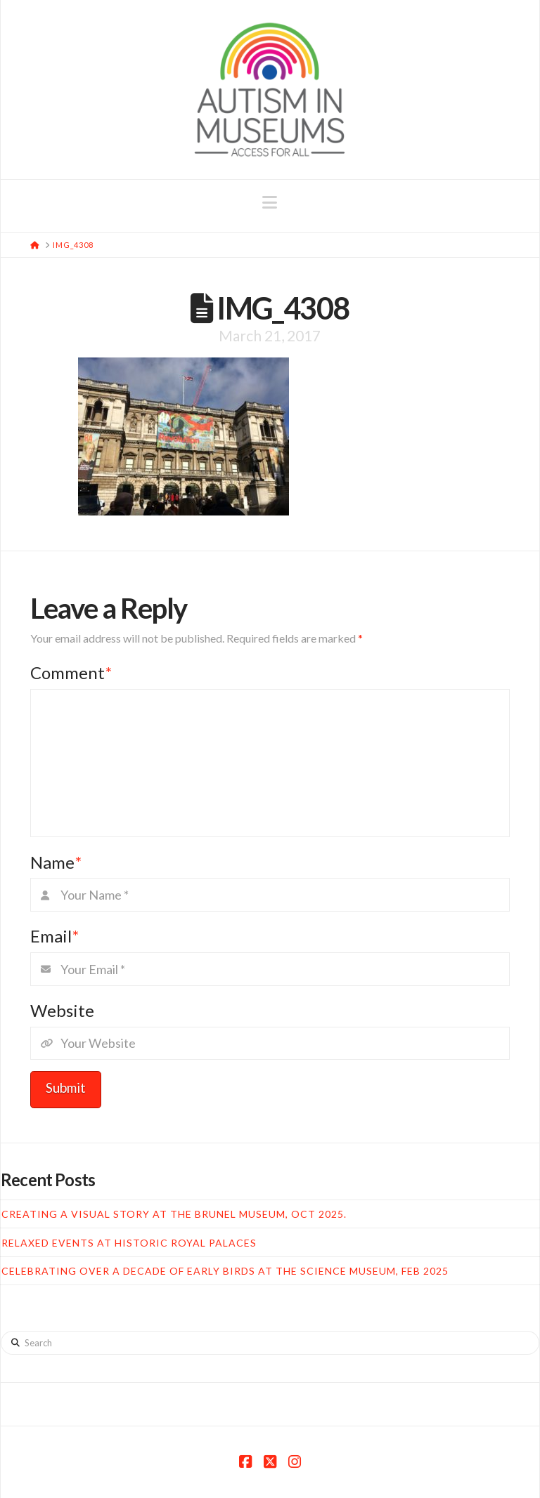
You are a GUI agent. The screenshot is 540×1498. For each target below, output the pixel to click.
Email (54, 936)
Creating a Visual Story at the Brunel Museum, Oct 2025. (174, 1214)
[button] (269, 202)
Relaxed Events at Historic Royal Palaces (129, 1243)
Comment (71, 672)
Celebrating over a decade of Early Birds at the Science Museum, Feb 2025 (225, 1271)
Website (62, 1010)
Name (56, 862)
